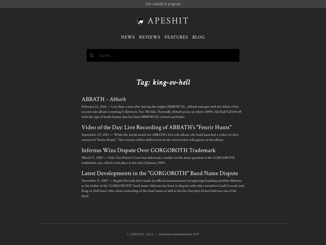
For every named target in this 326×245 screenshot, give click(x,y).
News (128, 37)
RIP (196, 234)
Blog (198, 37)
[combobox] (163, 55)
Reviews (149, 37)
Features (176, 37)
